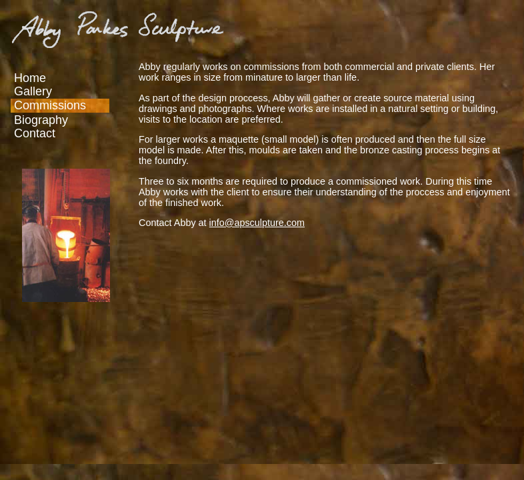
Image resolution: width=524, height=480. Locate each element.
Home (30, 78)
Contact (34, 133)
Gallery (33, 91)
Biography (41, 120)
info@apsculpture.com (257, 222)
